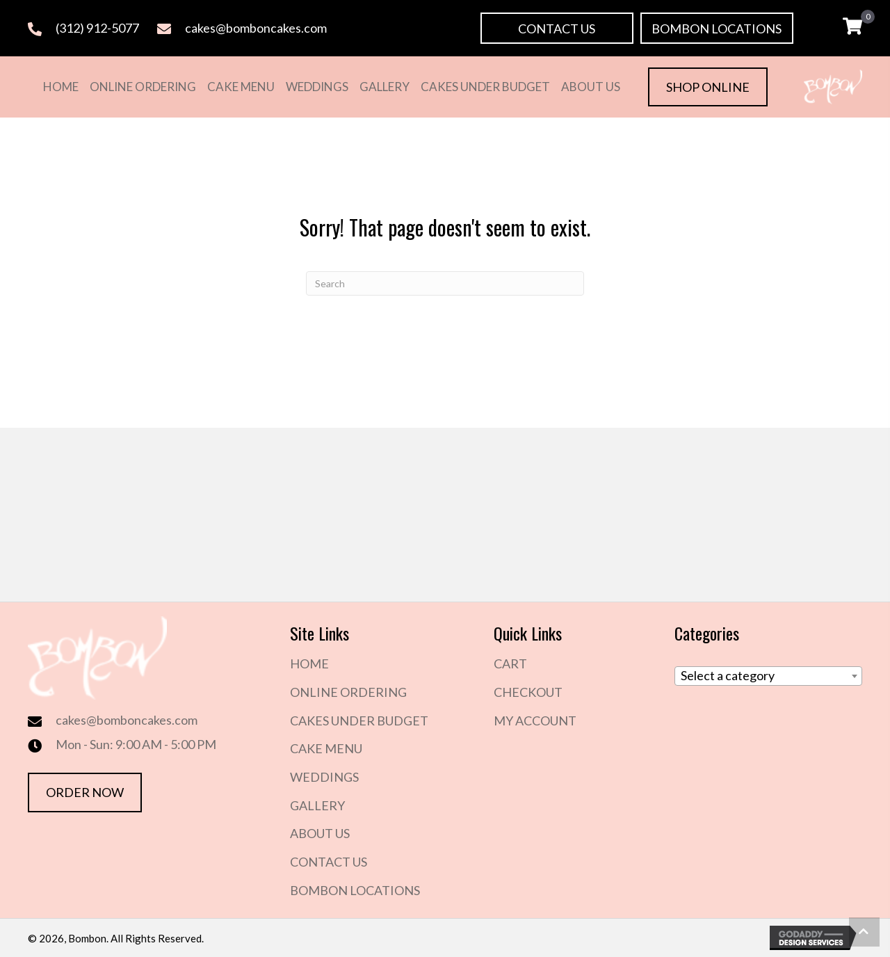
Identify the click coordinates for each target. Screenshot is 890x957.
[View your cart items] (852, 28)
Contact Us (328, 861)
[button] (556, 28)
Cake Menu (326, 748)
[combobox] (768, 676)
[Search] (445, 283)
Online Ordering (348, 692)
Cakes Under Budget (359, 720)
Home (309, 663)
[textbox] (768, 675)
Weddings (324, 777)
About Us (320, 833)
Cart (510, 663)
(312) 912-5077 (97, 27)
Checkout (528, 692)
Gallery (317, 805)
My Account (535, 720)
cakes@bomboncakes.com (256, 27)
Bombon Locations (355, 890)
